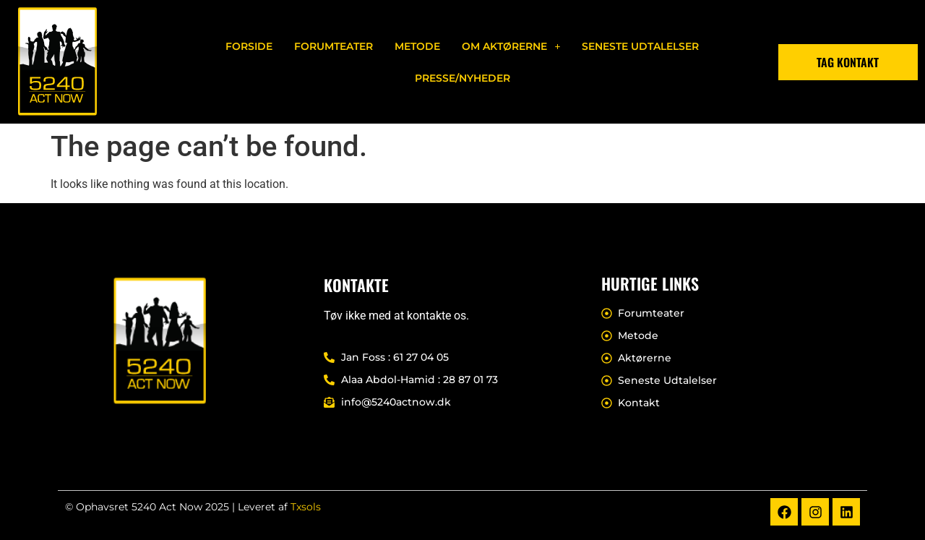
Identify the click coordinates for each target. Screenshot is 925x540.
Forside (248, 46)
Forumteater (333, 46)
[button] (511, 46)
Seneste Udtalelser (640, 46)
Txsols (306, 506)
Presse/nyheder (462, 78)
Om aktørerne (511, 46)
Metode (417, 46)
